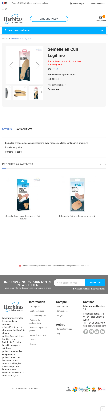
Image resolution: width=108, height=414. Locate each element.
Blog (58, 331)
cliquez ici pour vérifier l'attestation (75, 263)
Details (7, 126)
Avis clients (24, 126)
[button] (11, 63)
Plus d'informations (56, 83)
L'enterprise (34, 304)
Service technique (64, 327)
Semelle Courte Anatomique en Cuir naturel (23, 215)
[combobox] (49, 18)
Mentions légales (36, 309)
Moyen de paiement (38, 333)
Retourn (32, 342)
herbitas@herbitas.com (94, 323)
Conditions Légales (37, 313)
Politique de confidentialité (94, 287)
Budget (59, 313)
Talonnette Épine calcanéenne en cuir (77, 214)
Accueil (5, 36)
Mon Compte (62, 304)
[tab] (7, 127)
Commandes (62, 309)
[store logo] (13, 17)
